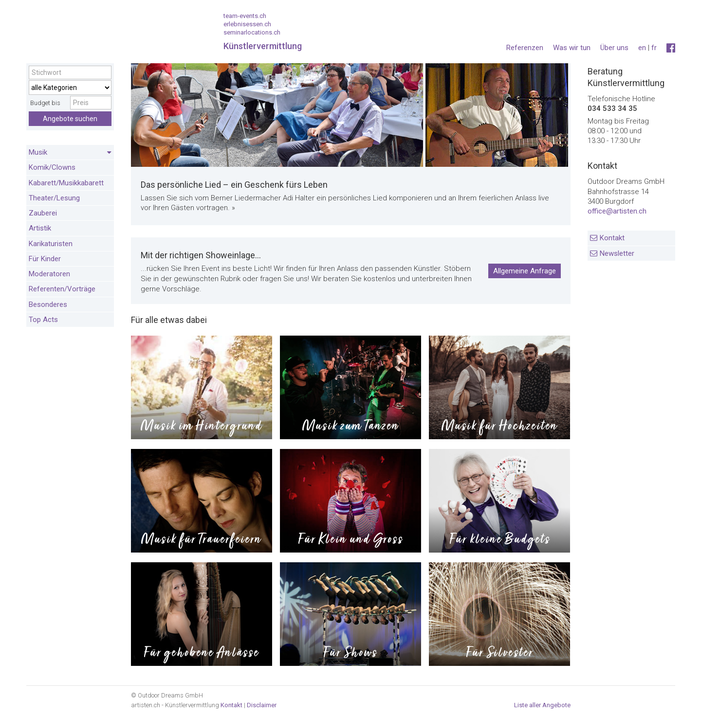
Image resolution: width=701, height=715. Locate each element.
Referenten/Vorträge (62, 289)
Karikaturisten (51, 243)
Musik (70, 153)
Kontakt (612, 237)
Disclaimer (262, 705)
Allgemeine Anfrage (524, 271)
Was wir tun (571, 47)
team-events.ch (244, 15)
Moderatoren (49, 273)
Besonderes (48, 304)
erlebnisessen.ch (247, 24)
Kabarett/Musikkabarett (66, 183)
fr (654, 47)
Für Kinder (45, 258)
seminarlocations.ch (251, 32)
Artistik (40, 228)
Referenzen (524, 47)
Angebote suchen (70, 119)
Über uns (614, 47)
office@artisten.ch (617, 211)
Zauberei (43, 213)
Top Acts (43, 319)
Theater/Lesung (54, 198)
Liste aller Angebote (542, 705)
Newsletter (617, 253)
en (642, 47)
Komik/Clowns (52, 167)
